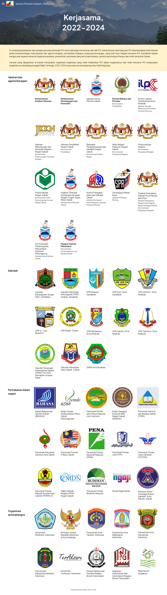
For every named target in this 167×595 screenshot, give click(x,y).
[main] (83, 22)
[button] (3, 3)
